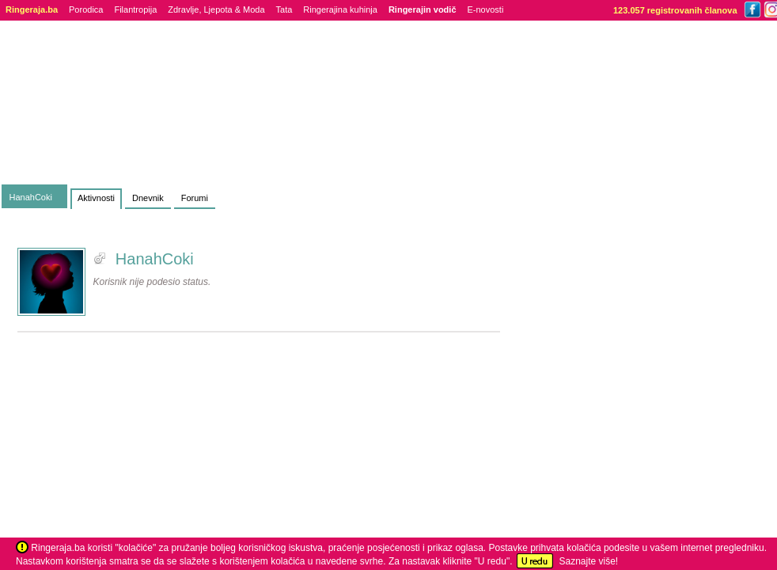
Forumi (194, 198)
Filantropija (135, 9)
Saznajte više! (588, 561)
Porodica (86, 9)
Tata (284, 9)
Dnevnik (148, 198)
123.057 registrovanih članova (675, 10)
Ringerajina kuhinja (340, 9)
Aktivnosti (96, 198)
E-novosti (486, 9)
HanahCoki (30, 197)
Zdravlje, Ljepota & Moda (216, 9)
